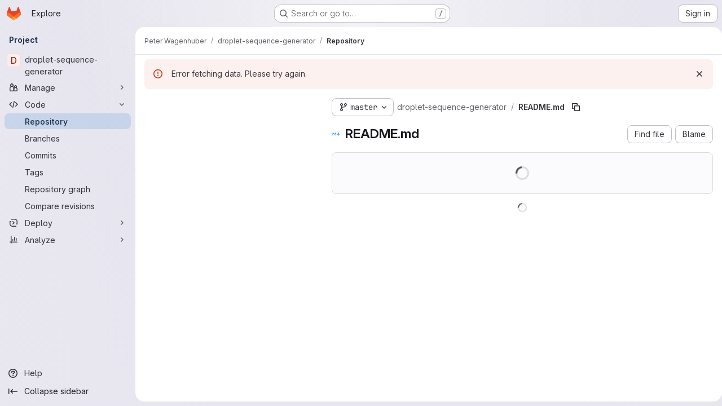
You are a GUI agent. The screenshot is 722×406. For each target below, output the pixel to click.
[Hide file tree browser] (153, 105)
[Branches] (68, 138)
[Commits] (68, 155)
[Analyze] (68, 240)
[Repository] (68, 121)
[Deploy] (68, 223)
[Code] (68, 104)
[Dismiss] (695, 74)
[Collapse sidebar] (68, 391)
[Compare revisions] (68, 206)
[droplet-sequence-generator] (68, 65)
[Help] (68, 373)
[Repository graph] (68, 189)
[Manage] (68, 87)
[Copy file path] (576, 107)
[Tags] (68, 172)
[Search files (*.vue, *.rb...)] (229, 127)
